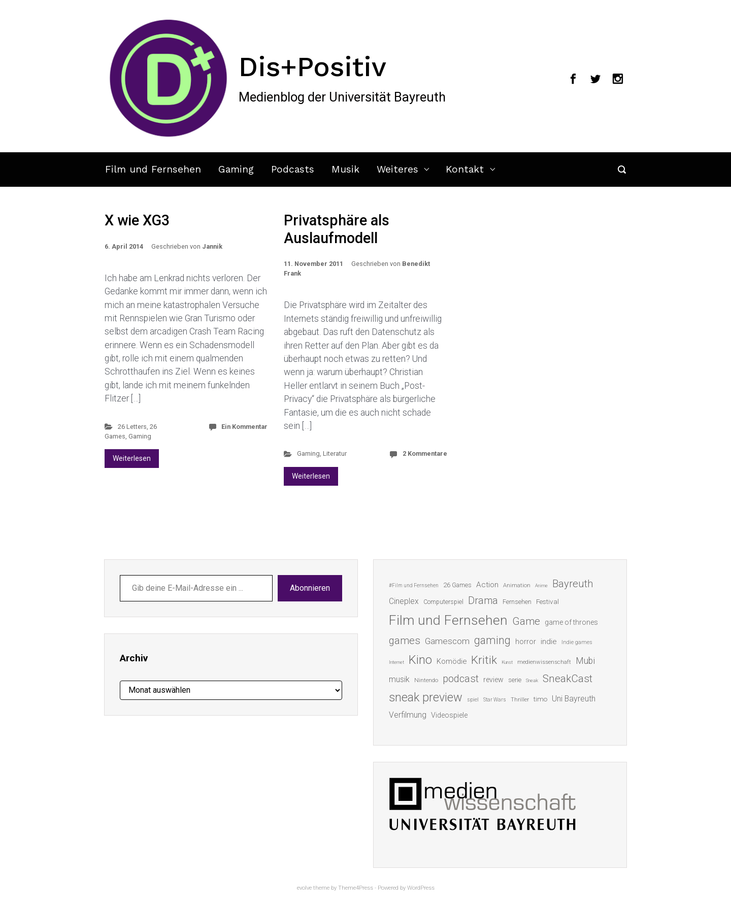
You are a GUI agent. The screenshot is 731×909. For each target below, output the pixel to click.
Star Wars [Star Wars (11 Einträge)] (494, 699)
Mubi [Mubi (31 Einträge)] (585, 661)
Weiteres (397, 169)
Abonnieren (310, 588)
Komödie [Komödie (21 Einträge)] (452, 661)
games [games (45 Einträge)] (404, 640)
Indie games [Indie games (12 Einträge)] (576, 642)
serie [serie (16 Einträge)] (514, 680)
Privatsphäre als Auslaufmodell (336, 229)
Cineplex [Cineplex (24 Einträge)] (404, 601)
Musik (345, 169)
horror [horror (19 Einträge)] (525, 641)
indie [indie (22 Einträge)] (549, 641)
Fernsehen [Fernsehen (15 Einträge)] (517, 601)
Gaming (236, 169)
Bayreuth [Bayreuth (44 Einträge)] (572, 584)
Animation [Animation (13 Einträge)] (516, 585)
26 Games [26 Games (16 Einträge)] (457, 585)
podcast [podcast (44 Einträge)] (461, 678)
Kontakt (465, 169)
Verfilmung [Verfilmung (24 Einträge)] (407, 715)
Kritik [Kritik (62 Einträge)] (484, 660)
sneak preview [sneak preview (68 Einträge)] (425, 697)
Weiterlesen (132, 458)
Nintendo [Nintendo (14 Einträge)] (426, 680)
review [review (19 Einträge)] (493, 680)
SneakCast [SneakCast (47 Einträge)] (567, 678)
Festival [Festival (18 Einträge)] (547, 601)
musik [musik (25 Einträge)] (399, 679)
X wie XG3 (137, 220)
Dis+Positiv (312, 66)
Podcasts (292, 169)
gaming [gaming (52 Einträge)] (492, 640)
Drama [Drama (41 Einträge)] (483, 601)
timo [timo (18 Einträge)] (540, 699)
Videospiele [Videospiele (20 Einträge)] (449, 715)
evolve (304, 888)
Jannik (212, 246)
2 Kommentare (425, 453)
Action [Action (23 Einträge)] (487, 584)
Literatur (335, 453)
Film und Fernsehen (153, 169)
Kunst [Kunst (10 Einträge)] (507, 662)
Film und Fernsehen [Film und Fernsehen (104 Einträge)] (448, 620)
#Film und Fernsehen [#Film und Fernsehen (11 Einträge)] (414, 585)
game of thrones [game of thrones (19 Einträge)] (571, 622)
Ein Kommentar (244, 426)
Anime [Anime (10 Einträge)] (541, 585)
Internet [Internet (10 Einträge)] (396, 662)
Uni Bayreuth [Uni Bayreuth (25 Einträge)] (573, 698)
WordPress (421, 888)
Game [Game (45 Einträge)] (526, 621)
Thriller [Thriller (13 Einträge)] (520, 699)
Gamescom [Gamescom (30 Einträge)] (447, 641)
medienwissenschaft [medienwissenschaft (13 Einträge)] (544, 662)
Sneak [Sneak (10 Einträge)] (532, 680)
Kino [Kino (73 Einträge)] (420, 660)
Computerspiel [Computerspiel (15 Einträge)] (443, 601)
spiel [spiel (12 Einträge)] (473, 699)
